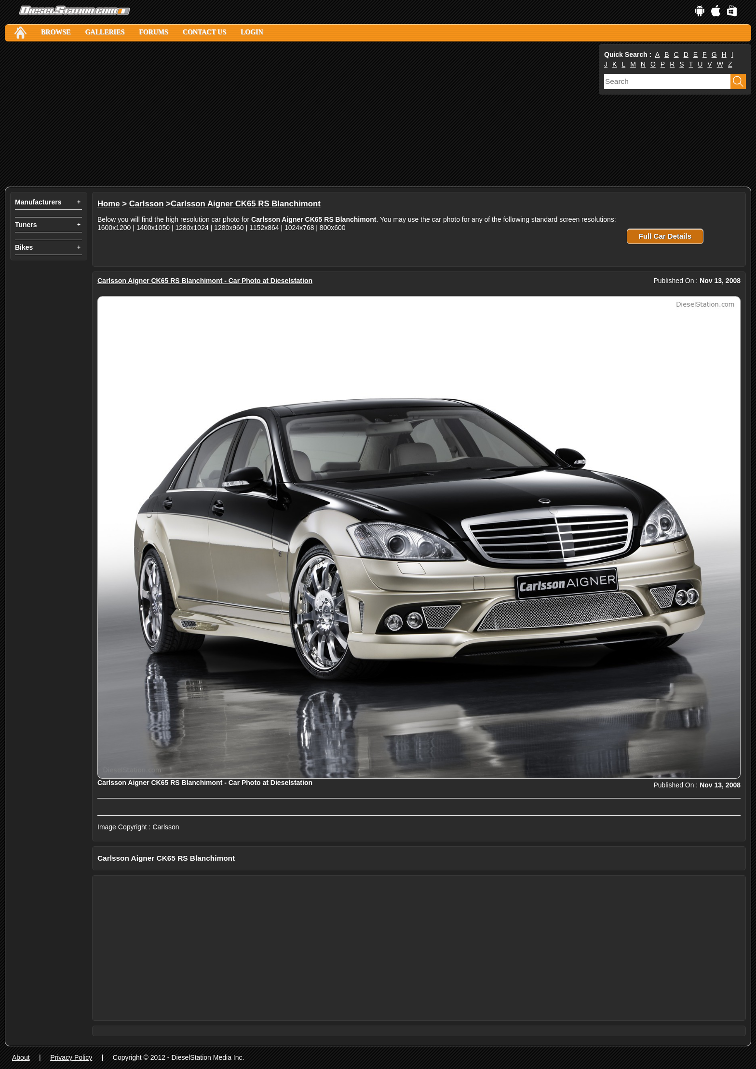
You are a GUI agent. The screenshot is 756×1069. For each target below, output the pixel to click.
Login (252, 32)
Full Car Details (665, 236)
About (21, 1057)
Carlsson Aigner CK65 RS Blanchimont (246, 203)
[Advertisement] (294, 114)
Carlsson (146, 203)
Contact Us (204, 32)
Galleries (104, 32)
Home (108, 203)
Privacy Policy (71, 1057)
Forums (153, 32)
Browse (55, 32)
